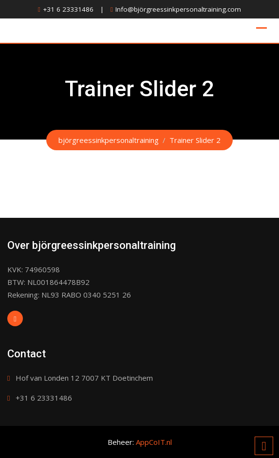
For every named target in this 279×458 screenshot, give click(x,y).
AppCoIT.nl (154, 442)
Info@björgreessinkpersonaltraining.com (178, 9)
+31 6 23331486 (68, 9)
